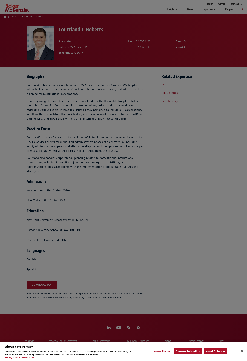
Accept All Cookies (215, 351)
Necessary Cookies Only (188, 351)
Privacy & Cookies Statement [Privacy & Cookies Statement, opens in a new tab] (19, 357)
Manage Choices (162, 351)
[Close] (241, 350)
